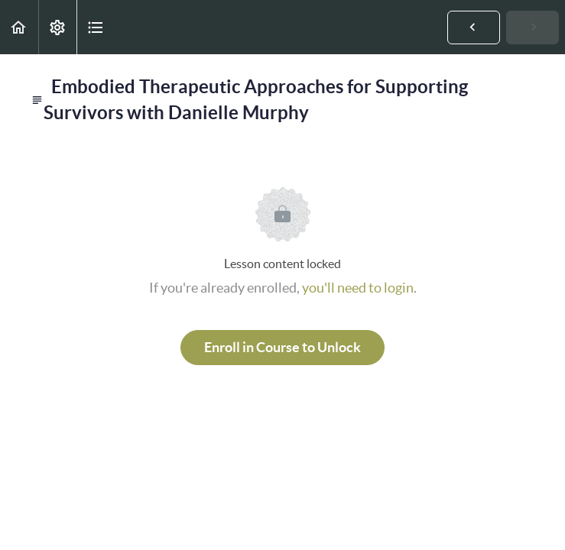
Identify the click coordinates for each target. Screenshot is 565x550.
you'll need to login (358, 288)
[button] (19, 27)
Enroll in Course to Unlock (282, 347)
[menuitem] (57, 27)
